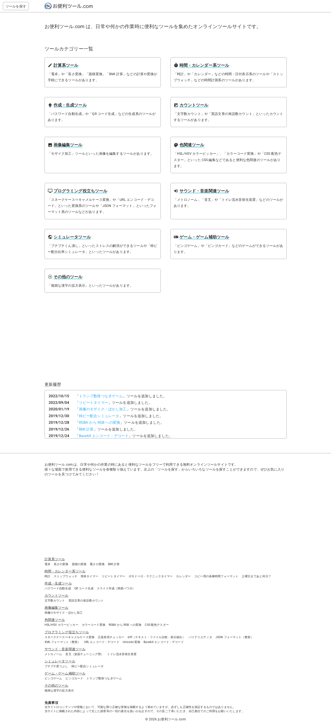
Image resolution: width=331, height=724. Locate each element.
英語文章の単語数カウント (86, 600)
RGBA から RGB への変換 (99, 422)
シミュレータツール (60, 661)
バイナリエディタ (200, 637)
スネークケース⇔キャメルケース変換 (70, 637)
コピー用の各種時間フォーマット (216, 576)
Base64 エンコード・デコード (104, 436)
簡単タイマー (89, 576)
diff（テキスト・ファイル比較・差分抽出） (156, 637)
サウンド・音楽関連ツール (65, 649)
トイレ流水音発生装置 (122, 654)
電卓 (47, 564)
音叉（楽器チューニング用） (84, 654)
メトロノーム (53, 654)
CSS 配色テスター (157, 624)
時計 (47, 576)
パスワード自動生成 (58, 588)
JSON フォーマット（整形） (234, 637)
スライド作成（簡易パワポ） (116, 588)
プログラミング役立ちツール (67, 632)
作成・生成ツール (58, 583)
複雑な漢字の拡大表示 (59, 690)
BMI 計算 (86, 429)
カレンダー (183, 576)
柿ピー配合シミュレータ (99, 416)
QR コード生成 (83, 588)
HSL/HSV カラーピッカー (61, 624)
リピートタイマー (93, 402)
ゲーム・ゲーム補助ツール (65, 673)
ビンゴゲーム (53, 678)
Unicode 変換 (131, 642)
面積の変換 (79, 564)
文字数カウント (55, 600)
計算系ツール (55, 559)
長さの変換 (61, 564)
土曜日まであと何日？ (256, 576)
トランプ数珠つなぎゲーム (101, 396)
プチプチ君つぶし (56, 666)
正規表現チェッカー (111, 637)
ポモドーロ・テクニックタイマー (151, 576)
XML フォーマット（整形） (63, 642)
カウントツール (57, 595)
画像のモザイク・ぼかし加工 (103, 409)
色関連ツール (55, 620)
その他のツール (57, 685)
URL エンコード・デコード (101, 642)
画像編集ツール (57, 608)
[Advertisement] (117, 341)
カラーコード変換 (93, 624)
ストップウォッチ (65, 576)
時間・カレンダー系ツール (65, 571)
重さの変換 (97, 564)
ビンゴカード (74, 678)
